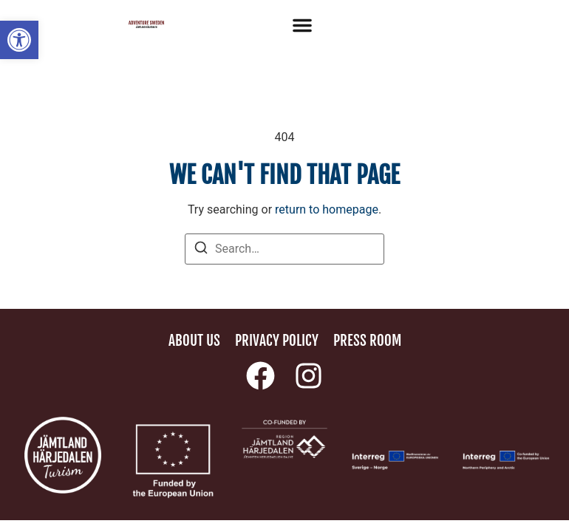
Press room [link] (367, 340)
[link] (19, 40)
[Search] (201, 250)
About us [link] (194, 340)
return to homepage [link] (326, 209)
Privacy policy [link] (276, 340)
